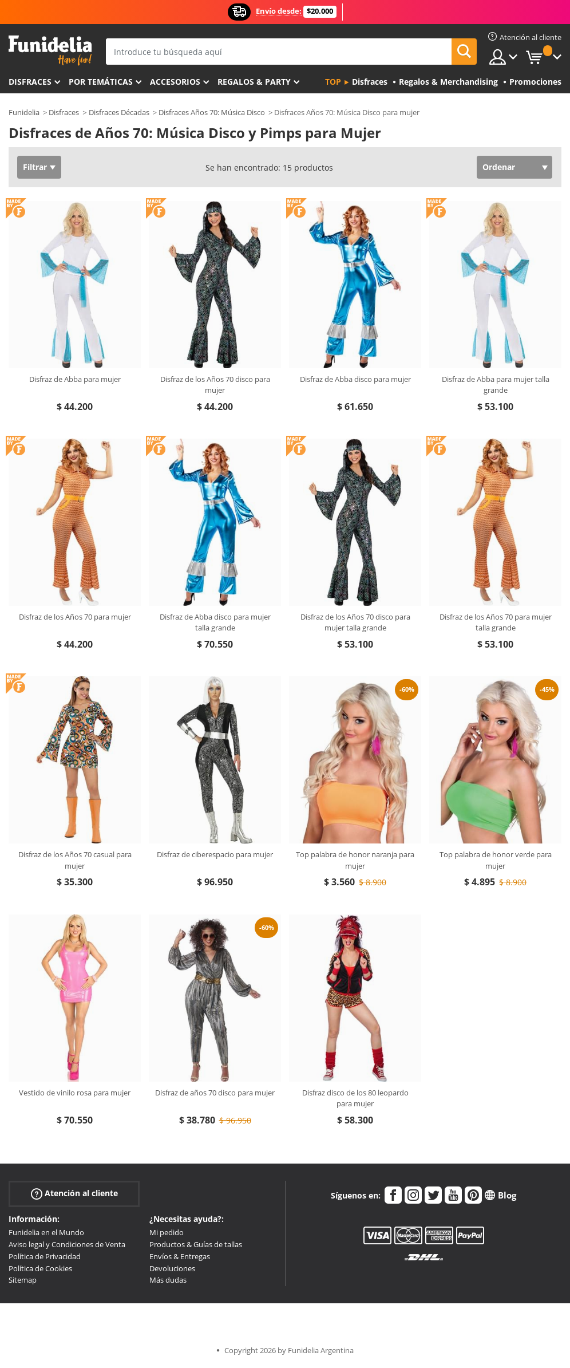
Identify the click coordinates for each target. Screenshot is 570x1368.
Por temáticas (101, 81)
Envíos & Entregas (179, 1256)
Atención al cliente (74, 1194)
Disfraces (30, 81)
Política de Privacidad (45, 1256)
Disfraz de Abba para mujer (75, 379)
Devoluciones (172, 1268)
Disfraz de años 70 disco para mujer (215, 1092)
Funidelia (24, 112)
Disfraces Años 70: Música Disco (212, 112)
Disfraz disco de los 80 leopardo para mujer (355, 1098)
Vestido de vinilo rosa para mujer (74, 1092)
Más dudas (168, 1280)
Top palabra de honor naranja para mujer (355, 860)
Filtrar (35, 166)
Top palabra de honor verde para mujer (496, 860)
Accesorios (175, 81)
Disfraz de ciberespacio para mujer (215, 854)
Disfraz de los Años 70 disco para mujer (215, 385)
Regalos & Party (254, 81)
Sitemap (23, 1280)
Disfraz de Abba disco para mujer (355, 379)
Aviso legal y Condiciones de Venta (67, 1244)
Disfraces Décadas (119, 112)
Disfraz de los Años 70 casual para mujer (75, 860)
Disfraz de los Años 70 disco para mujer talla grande (355, 622)
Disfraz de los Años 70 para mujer (75, 617)
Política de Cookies (40, 1268)
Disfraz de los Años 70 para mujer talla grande (496, 622)
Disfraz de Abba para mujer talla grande (495, 385)
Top (333, 81)
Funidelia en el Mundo (46, 1232)
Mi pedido (166, 1232)
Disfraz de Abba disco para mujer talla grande (215, 622)
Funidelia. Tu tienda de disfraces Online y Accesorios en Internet (50, 51)
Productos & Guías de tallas (195, 1244)
